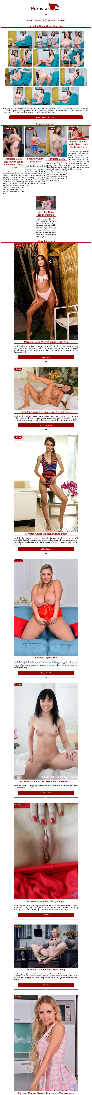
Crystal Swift (46, 673)
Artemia (46, 985)
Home (29, 20)
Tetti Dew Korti (46, 793)
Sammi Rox (46, 915)
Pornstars (51, 20)
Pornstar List (40, 20)
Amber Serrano (46, 425)
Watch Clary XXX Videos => (46, 117)
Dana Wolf (46, 357)
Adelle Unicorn (46, 549)
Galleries (61, 20)
